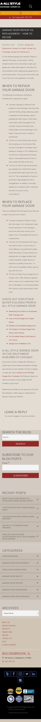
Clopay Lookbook (9, 645)
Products (6, 629)
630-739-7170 (10, 661)
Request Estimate (10, 13)
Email (5, 463)
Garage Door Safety (12, 576)
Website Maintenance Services (18, 712)
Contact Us (7, 638)
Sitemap (11, 709)
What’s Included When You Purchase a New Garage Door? (17, 499)
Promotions (7, 632)
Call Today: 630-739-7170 (22, 17)
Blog (4, 641)
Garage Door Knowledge (14, 590)
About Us (5, 622)
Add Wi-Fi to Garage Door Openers (15, 526)
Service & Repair (8, 626)
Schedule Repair (30, 13)
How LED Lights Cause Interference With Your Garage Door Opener (18, 536)
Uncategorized (10, 556)
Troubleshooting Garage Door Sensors (18, 517)
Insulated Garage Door (14, 570)
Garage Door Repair (19, 48)
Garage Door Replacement (15, 563)
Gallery (5, 635)
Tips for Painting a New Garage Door (18, 508)
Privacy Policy (19, 709)
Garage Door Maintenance (20, 52)
